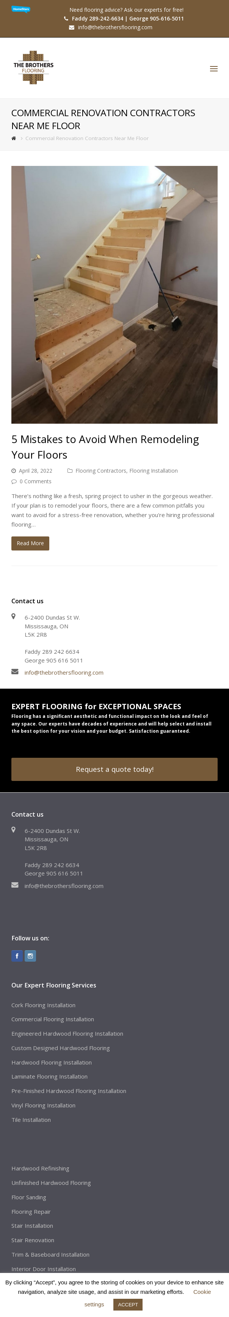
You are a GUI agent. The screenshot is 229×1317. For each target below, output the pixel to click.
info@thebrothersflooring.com (64, 672)
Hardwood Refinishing (40, 1168)
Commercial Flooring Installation (52, 1019)
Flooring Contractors (100, 470)
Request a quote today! (115, 769)
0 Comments (36, 481)
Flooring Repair (31, 1211)
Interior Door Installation (43, 1269)
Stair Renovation (32, 1240)
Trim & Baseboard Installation (50, 1254)
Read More (30, 543)
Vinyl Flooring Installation (43, 1105)
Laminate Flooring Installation (49, 1076)
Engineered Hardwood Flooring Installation (67, 1033)
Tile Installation (31, 1119)
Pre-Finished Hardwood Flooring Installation (68, 1091)
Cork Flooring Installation (43, 1005)
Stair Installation (32, 1225)
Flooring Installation (153, 470)
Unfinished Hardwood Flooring (51, 1182)
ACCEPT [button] (128, 1305)
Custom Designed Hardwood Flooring (60, 1048)
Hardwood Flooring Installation (51, 1062)
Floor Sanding (28, 1197)
